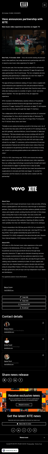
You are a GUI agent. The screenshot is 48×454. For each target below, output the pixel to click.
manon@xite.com (9, 291)
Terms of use (38, 444)
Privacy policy (30, 444)
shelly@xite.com (8, 348)
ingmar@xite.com (9, 364)
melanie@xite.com (9, 332)
